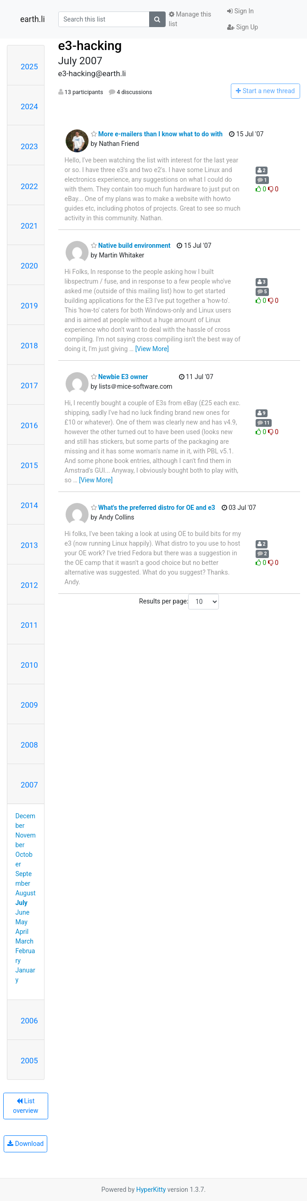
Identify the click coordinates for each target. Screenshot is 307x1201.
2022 (29, 186)
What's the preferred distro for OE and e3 (153, 507)
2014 (29, 505)
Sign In (240, 11)
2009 (29, 704)
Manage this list (190, 19)
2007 (29, 784)
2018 (29, 345)
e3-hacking (90, 45)
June (23, 912)
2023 (29, 146)
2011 (29, 625)
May (22, 922)
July (22, 902)
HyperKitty (151, 1189)
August (26, 893)
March (25, 941)
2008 (29, 744)
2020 (29, 265)
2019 (29, 305)
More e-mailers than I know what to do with (157, 134)
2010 (29, 665)
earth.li (32, 19)
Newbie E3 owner (119, 376)
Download (25, 1143)
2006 (29, 1020)
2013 (29, 545)
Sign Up (242, 27)
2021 (29, 225)
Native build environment (131, 245)
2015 (29, 465)
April (22, 931)
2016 (29, 425)
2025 (29, 66)
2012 (29, 585)
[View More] (152, 348)
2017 (29, 385)
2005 (29, 1060)
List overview (25, 1105)
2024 (29, 106)
